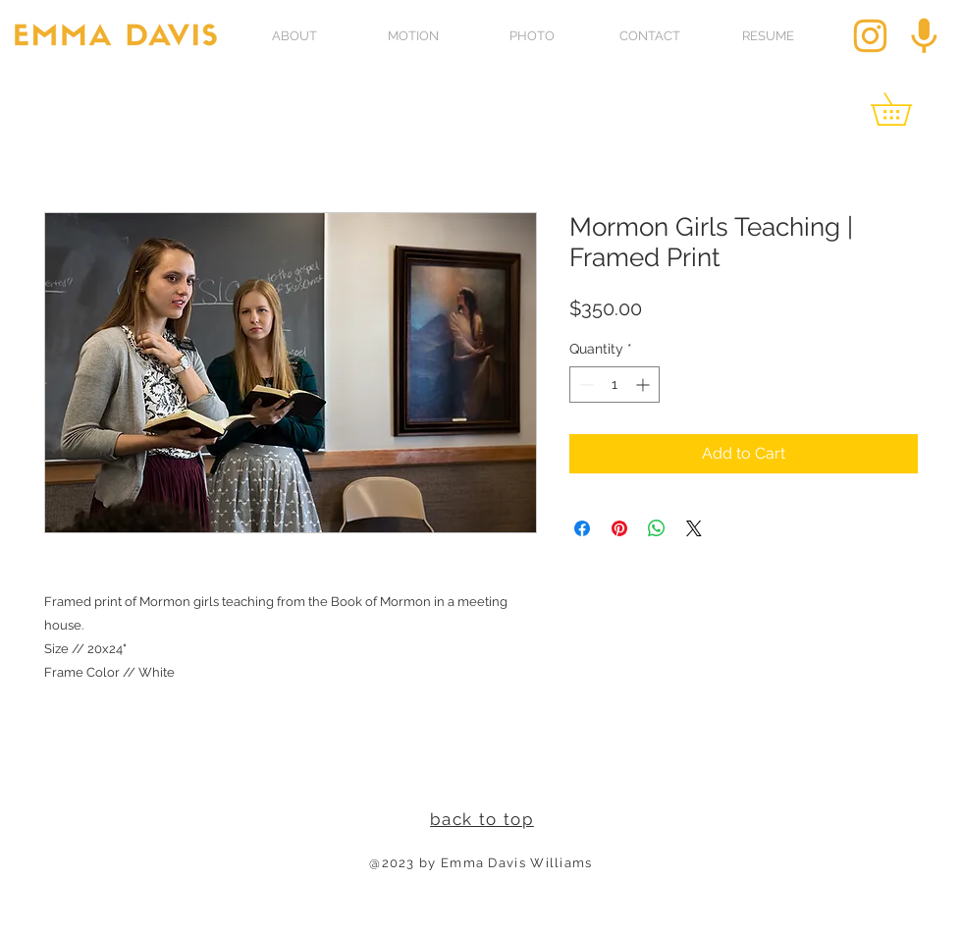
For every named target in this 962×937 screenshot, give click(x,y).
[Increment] (644, 384)
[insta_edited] (870, 36)
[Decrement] (584, 384)
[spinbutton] (614, 384)
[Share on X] (694, 528)
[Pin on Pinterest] (619, 528)
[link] (907, 109)
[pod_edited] (924, 36)
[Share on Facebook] (582, 528)
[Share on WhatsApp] (656, 528)
